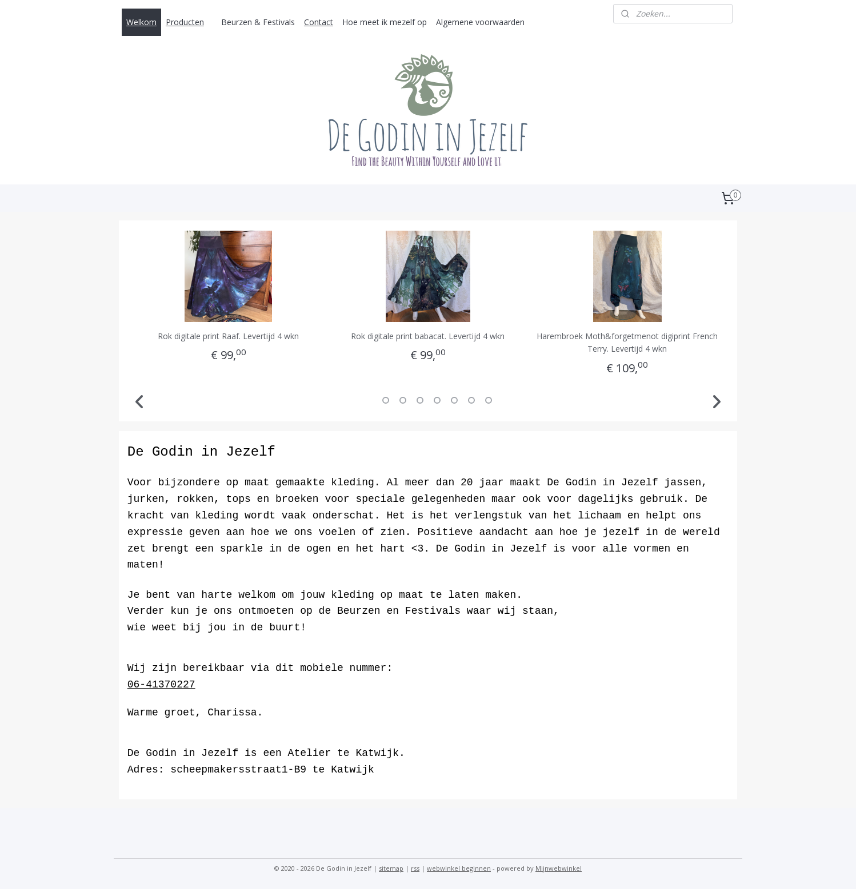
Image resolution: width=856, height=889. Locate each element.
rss (415, 868)
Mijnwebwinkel (558, 868)
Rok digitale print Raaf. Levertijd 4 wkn (228, 336)
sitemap (391, 868)
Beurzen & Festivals (258, 22)
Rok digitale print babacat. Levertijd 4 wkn (428, 336)
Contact (318, 22)
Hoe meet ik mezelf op (384, 22)
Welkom (141, 22)
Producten (185, 22)
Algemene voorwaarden (480, 22)
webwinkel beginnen (459, 868)
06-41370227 (161, 684)
